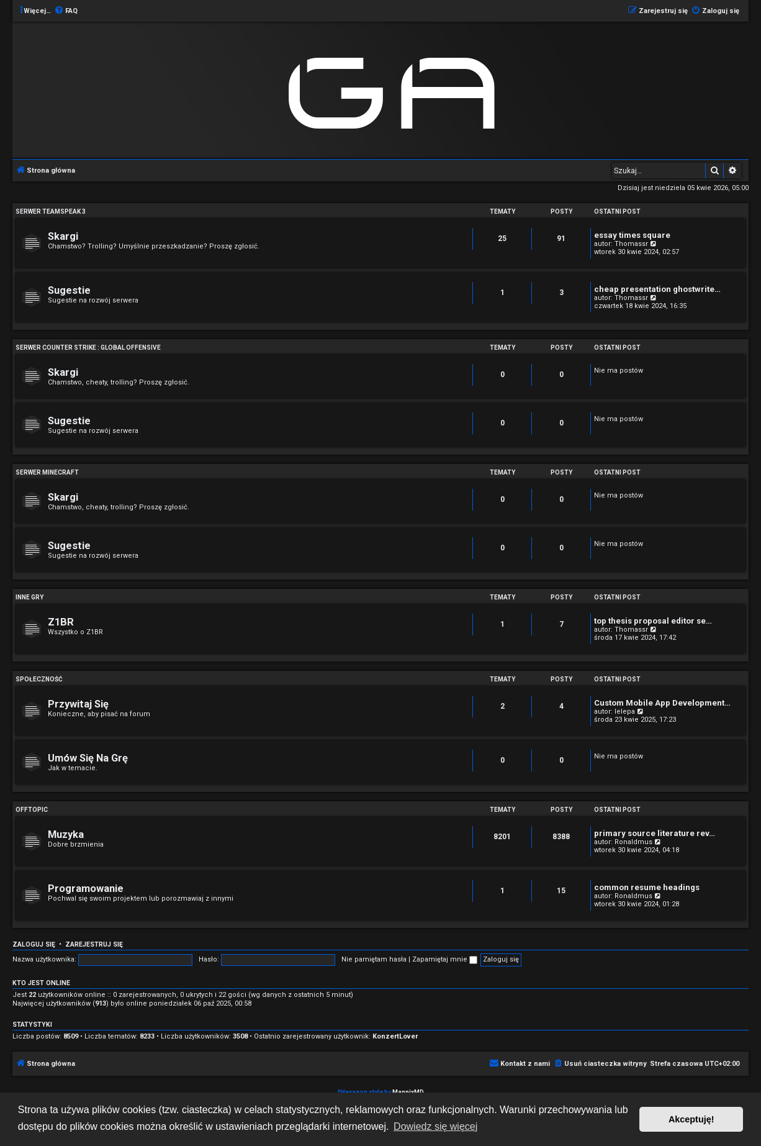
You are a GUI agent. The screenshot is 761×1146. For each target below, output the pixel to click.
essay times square (632, 235)
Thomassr (631, 244)
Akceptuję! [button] (691, 1119)
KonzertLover (395, 1036)
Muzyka (66, 834)
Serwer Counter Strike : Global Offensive (88, 347)
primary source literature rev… (654, 833)
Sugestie (69, 290)
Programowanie (86, 888)
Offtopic (32, 809)
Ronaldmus (633, 842)
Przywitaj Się (78, 704)
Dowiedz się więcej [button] (435, 1126)
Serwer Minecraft (47, 472)
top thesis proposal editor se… (653, 620)
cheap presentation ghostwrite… (657, 289)
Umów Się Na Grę (88, 758)
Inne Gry (29, 597)
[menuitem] (66, 11)
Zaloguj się (33, 944)
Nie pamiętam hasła (374, 959)
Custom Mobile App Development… (662, 702)
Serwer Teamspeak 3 (51, 211)
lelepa (625, 711)
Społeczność (39, 679)
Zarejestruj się (94, 944)
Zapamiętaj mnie (444, 959)
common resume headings (647, 887)
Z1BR (61, 622)
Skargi (63, 236)
